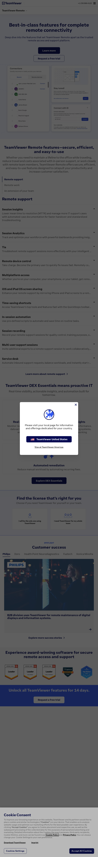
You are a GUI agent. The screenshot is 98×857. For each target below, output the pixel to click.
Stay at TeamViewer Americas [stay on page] (49, 447)
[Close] (75, 404)
